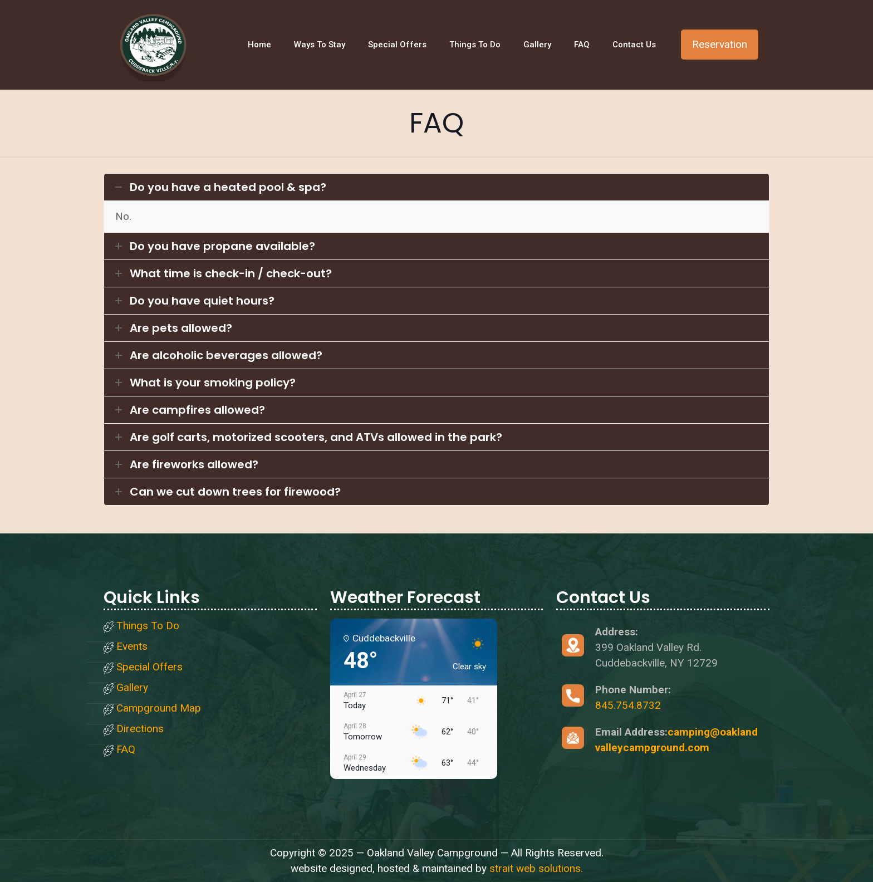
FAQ (125, 749)
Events (132, 646)
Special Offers (149, 667)
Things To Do (147, 626)
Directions (140, 729)
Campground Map (158, 708)
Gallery (132, 688)
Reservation (719, 44)
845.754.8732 (628, 705)
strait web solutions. (536, 868)
